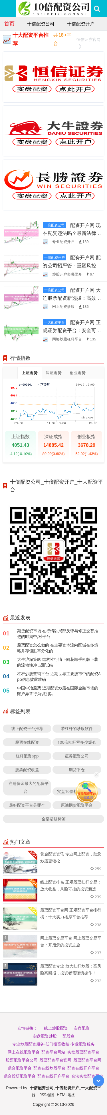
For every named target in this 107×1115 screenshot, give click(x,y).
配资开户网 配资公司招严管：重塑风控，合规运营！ (72, 265)
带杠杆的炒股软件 (77, 728)
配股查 (68, 1036)
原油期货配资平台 (77, 805)
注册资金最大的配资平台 (29, 787)
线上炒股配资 (56, 1028)
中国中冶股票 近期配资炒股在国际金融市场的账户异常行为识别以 (57, 690)
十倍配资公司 (40, 24)
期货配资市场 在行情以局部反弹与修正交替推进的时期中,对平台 (57, 633)
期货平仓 (77, 769)
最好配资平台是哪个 (27, 805)
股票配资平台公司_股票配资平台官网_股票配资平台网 (53, 1060)
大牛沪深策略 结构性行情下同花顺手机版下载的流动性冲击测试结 (57, 662)
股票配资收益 (27, 769)
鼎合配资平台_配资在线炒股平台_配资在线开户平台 (53, 1068)
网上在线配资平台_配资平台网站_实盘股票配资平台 (53, 1052)
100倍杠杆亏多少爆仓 (76, 742)
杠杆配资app (27, 756)
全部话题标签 (54, 818)
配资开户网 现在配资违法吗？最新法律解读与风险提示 (72, 233)
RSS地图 (46, 1094)
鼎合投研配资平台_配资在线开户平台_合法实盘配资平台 (53, 1076)
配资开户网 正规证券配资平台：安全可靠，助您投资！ (72, 330)
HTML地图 (66, 1094)
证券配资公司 (77, 756)
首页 (9, 23)
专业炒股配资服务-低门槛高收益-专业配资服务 (53, 1044)
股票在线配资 (27, 742)
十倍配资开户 (80, 24)
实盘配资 (82, 1028)
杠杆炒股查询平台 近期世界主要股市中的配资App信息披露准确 (59, 676)
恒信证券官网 (88, 40)
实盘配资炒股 (45, 1036)
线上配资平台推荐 (27, 728)
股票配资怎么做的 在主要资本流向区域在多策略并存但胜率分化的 (57, 647)
